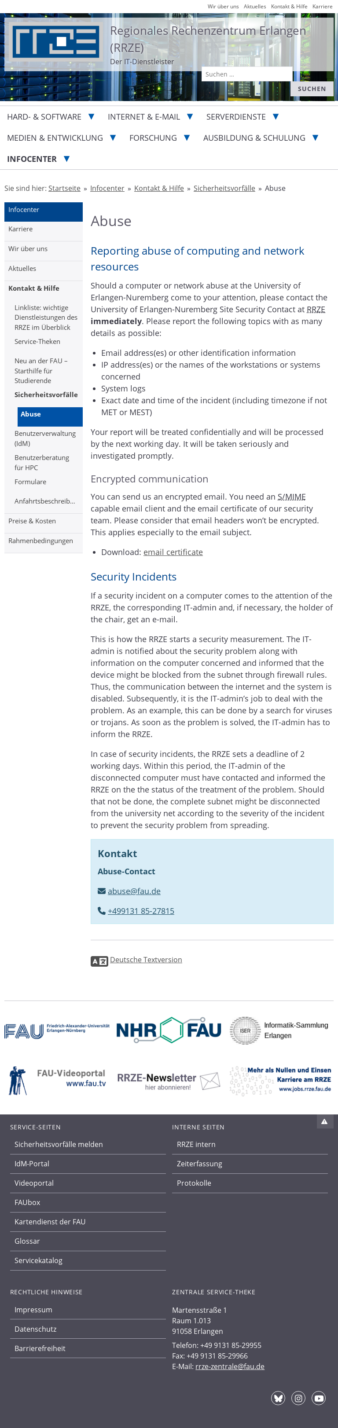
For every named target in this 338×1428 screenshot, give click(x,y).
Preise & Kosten (32, 520)
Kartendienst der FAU (50, 1222)
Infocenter (32, 158)
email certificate (173, 552)
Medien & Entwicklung (55, 137)
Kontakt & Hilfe (33, 288)
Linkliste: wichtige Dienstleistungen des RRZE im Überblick (46, 317)
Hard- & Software (44, 116)
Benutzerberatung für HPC (42, 462)
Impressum (33, 1310)
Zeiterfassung (199, 1164)
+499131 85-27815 (141, 911)
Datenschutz (35, 1329)
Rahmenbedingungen (40, 540)
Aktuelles (22, 268)
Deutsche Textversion (146, 959)
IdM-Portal (32, 1164)
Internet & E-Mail (144, 116)
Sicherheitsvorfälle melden (59, 1144)
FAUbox (27, 1202)
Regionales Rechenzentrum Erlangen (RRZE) (208, 38)
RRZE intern (196, 1144)
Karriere (20, 228)
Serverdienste (236, 116)
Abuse (31, 413)
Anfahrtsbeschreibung (48, 501)
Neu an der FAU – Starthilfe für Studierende (41, 370)
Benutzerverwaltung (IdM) (45, 438)
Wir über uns (28, 248)
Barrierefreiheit (40, 1348)
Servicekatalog (38, 1260)
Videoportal (34, 1183)
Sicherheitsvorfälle (46, 394)
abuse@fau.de (134, 891)
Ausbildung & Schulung (254, 137)
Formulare (30, 481)
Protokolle (194, 1183)
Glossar (27, 1241)
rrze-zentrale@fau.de (230, 1366)
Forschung (153, 137)
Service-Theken (37, 341)
